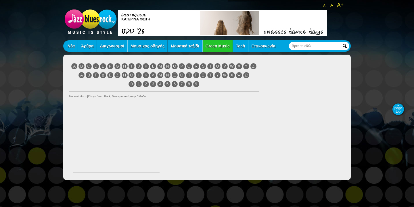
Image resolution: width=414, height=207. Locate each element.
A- (324, 5)
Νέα (71, 46)
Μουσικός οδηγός (147, 46)
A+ (340, 5)
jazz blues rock (90, 21)
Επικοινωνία (263, 46)
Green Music (218, 46)
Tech (240, 46)
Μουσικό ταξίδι (185, 46)
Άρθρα (87, 46)
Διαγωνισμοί (112, 46)
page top (398, 110)
